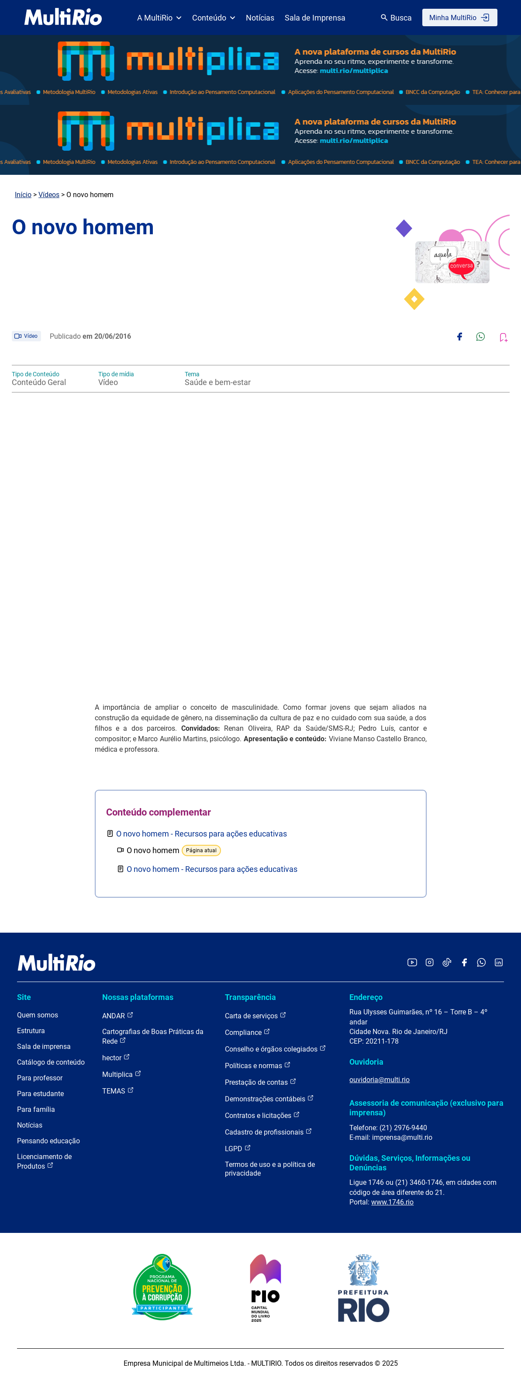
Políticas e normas (258, 1065)
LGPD (238, 1148)
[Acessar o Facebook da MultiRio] (464, 963)
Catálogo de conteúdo (51, 1062)
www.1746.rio (392, 1202)
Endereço (366, 997)
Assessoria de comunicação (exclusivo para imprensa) (426, 1107)
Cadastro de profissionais (268, 1131)
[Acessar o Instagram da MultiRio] (429, 963)
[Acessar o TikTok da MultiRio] (447, 963)
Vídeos (48, 195)
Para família (36, 1109)
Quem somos (37, 1015)
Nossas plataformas (137, 997)
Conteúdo (213, 17)
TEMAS (118, 1090)
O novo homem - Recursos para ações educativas (201, 833)
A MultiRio (159, 17)
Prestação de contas (261, 1081)
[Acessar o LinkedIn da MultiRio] (498, 963)
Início (23, 195)
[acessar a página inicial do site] (63, 17)
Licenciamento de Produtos (44, 1161)
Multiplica (121, 1074)
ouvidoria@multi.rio (379, 1080)
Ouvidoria (366, 1061)
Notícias (260, 17)
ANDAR (118, 1015)
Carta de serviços (255, 1015)
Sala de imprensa (44, 1046)
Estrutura (31, 1031)
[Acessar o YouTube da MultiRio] (412, 963)
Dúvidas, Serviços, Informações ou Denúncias (409, 1162)
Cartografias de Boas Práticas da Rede (153, 1036)
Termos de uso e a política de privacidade (270, 1168)
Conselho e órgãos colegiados (275, 1048)
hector (116, 1057)
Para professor (39, 1078)
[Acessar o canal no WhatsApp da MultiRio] (481, 963)
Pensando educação (48, 1141)
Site (24, 997)
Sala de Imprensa (315, 17)
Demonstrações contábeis (269, 1098)
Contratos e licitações (262, 1115)
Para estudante (40, 1094)
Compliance (247, 1032)
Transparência (250, 997)
